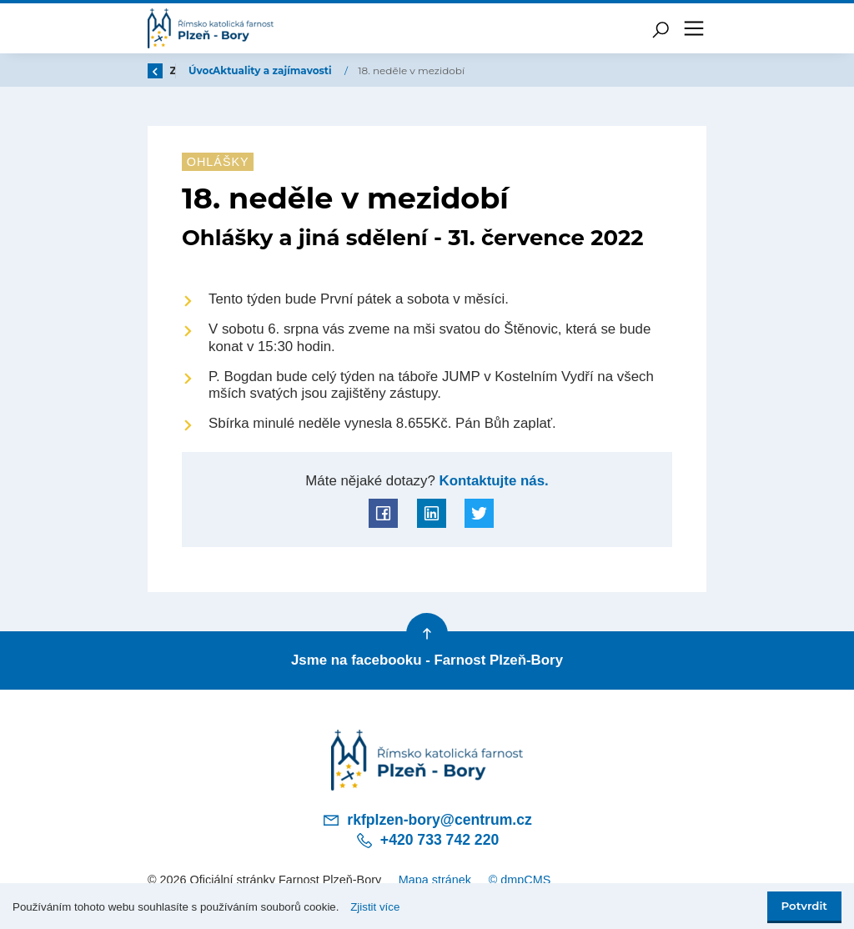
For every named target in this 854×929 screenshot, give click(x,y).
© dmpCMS (520, 879)
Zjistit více (374, 907)
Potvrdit (804, 905)
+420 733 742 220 (427, 840)
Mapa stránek (435, 879)
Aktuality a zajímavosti (334, 70)
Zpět (171, 70)
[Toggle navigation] (694, 28)
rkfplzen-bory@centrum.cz (427, 820)
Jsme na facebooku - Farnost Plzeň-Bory (427, 660)
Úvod (235, 70)
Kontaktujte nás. (492, 481)
